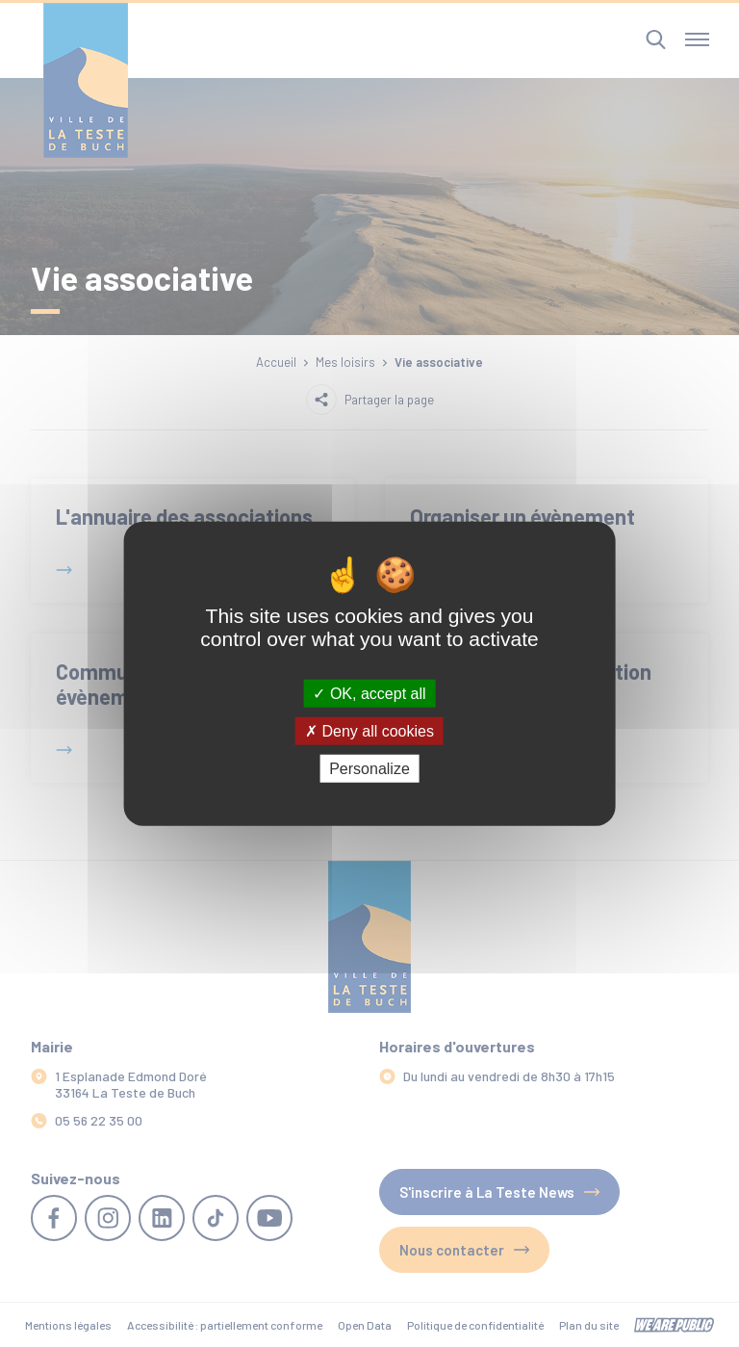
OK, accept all (369, 693)
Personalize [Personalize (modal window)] (369, 769)
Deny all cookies (369, 730)
